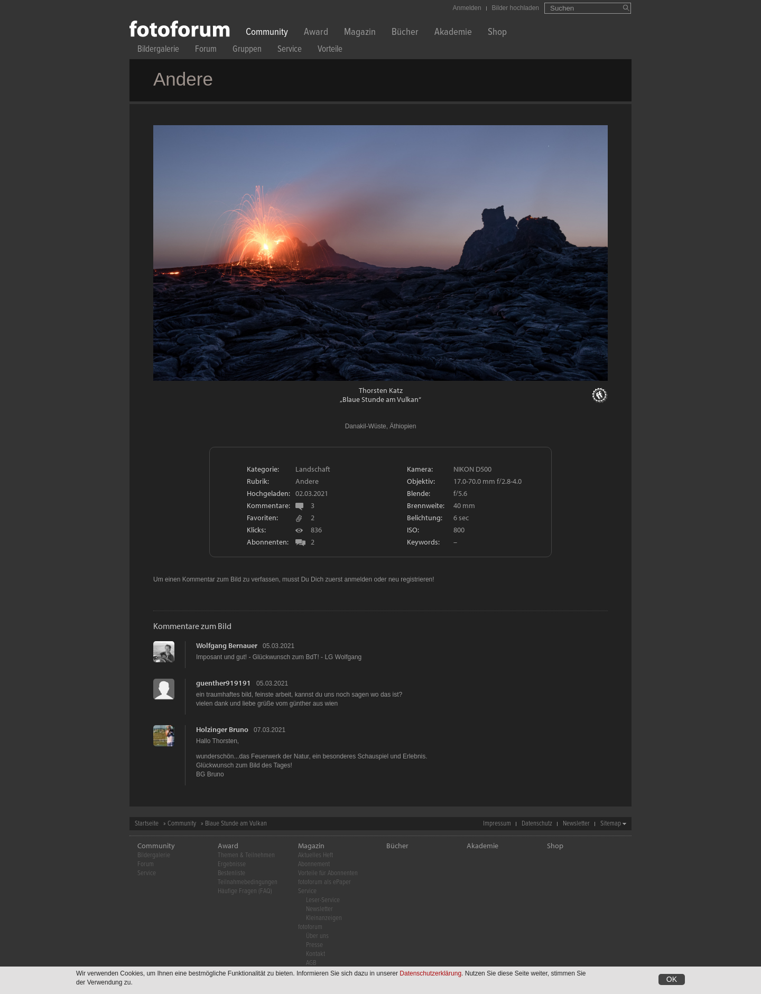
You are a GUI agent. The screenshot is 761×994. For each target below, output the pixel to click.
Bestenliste (231, 873)
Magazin (360, 33)
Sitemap (610, 823)
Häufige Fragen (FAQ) (245, 891)
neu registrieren (410, 579)
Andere (307, 481)
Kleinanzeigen (324, 918)
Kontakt (315, 954)
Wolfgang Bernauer (226, 645)
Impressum (497, 823)
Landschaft (312, 469)
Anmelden (467, 8)
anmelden (358, 579)
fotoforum (310, 927)
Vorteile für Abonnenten (328, 873)
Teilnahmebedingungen (247, 882)
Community (267, 33)
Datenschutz (537, 823)
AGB (311, 963)
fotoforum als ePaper (324, 882)
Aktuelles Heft (315, 855)
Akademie (453, 33)
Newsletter (576, 823)
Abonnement (314, 864)
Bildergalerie (158, 50)
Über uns (317, 936)
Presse (314, 945)
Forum (206, 50)
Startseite (147, 823)
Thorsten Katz (381, 390)
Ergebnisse (232, 864)
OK (671, 980)
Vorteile (330, 50)
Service (289, 50)
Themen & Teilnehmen (246, 855)
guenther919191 (223, 683)
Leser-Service (323, 900)
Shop (497, 33)
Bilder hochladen (515, 8)
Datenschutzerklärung (430, 974)
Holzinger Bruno (222, 729)
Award (316, 33)
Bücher (405, 33)
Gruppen (247, 50)
